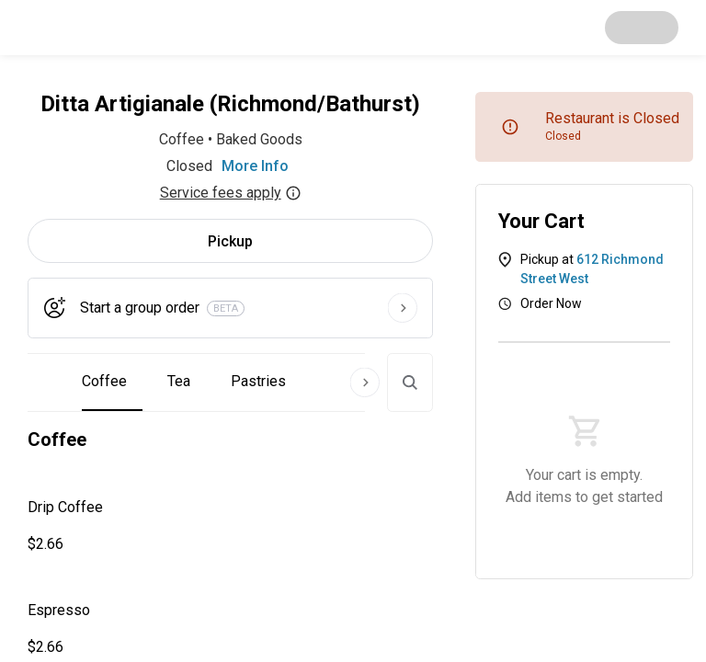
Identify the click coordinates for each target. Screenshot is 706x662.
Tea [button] (178, 381)
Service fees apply (231, 192)
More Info (255, 166)
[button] (230, 526)
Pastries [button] (258, 381)
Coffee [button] (104, 381)
